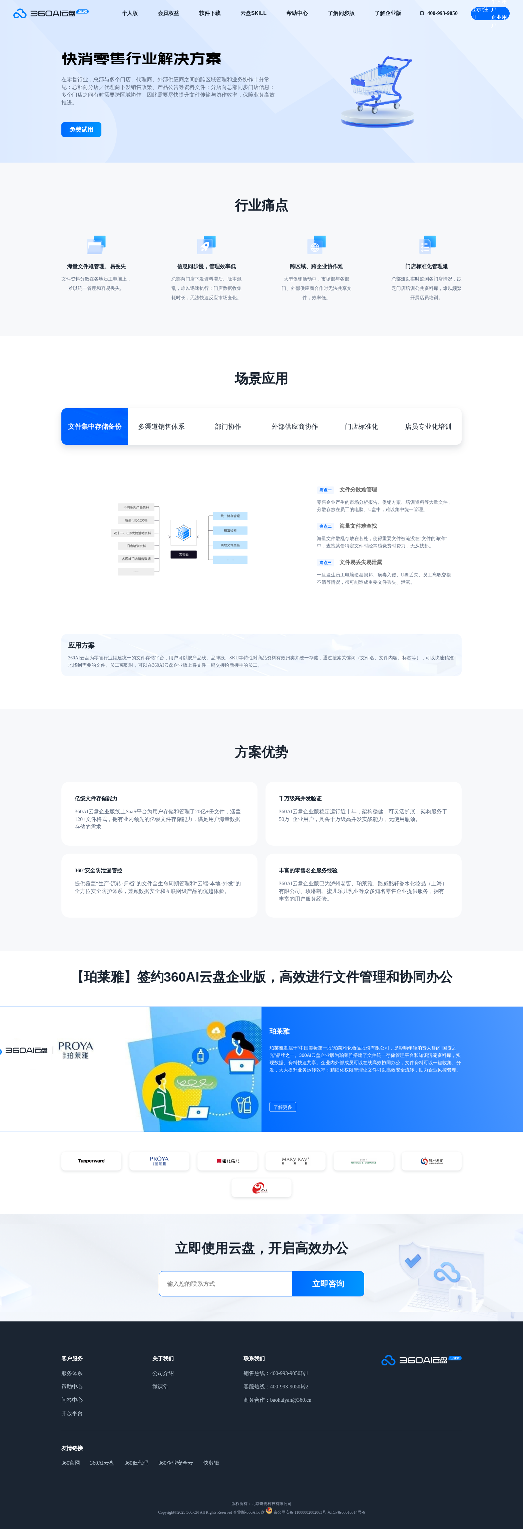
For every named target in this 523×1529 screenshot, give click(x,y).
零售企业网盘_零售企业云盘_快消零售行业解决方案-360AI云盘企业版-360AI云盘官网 (51, 13)
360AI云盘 (102, 1463)
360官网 (70, 1463)
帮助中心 (297, 13)
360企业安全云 (175, 1463)
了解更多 (283, 1107)
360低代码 (136, 1463)
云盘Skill (253, 13)
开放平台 (72, 1413)
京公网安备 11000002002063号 (300, 1512)
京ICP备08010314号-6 (345, 1512)
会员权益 (168, 13)
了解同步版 (341, 13)
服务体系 (72, 1373)
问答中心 (72, 1400)
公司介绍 (163, 1373)
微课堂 (160, 1386)
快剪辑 (211, 1463)
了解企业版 (388, 13)
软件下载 (209, 13)
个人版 (130, 13)
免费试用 (81, 129)
